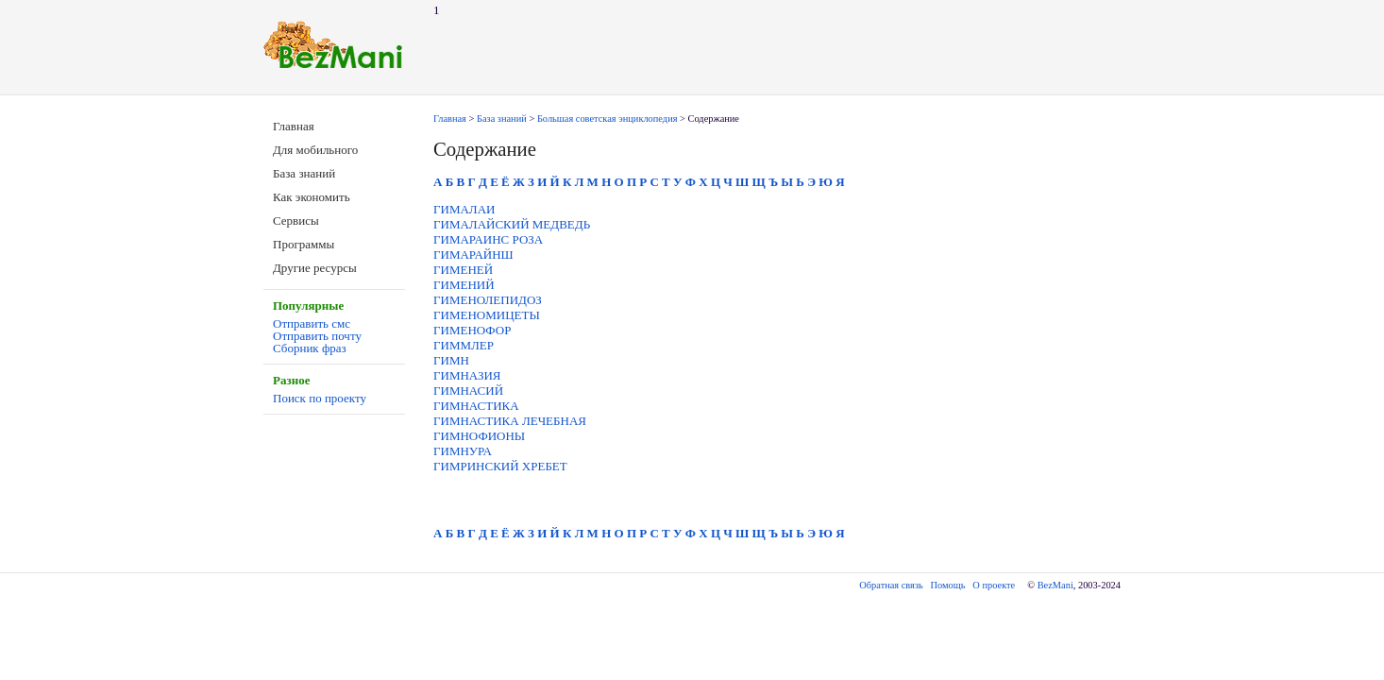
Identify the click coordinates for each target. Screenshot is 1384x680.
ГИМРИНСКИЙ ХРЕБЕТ (500, 466)
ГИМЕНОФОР (472, 330)
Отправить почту (317, 336)
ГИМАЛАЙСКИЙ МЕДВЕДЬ (511, 224)
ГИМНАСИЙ (468, 390)
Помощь (948, 585)
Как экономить (311, 197)
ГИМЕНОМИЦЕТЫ (486, 315)
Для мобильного (315, 150)
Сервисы (296, 220)
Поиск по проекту (319, 398)
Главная (293, 126)
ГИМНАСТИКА (476, 406)
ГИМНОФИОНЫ (479, 436)
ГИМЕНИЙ (464, 285)
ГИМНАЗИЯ (467, 375)
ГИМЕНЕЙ (463, 270)
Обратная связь (890, 585)
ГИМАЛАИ (464, 209)
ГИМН (451, 360)
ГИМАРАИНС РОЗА (488, 239)
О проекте (993, 585)
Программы (303, 244)
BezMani (1055, 585)
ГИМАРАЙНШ (473, 254)
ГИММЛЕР (463, 345)
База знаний (304, 173)
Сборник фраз (309, 348)
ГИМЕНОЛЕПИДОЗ (487, 300)
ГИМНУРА (462, 451)
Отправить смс (311, 323)
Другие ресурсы (315, 268)
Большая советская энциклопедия (607, 118)
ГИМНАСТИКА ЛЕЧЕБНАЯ (509, 421)
